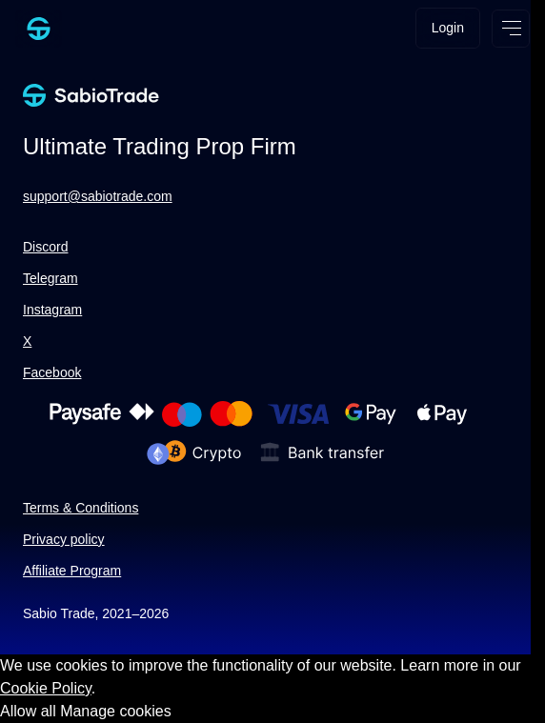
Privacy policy (64, 539)
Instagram (52, 309)
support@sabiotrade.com (97, 196)
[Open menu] (511, 29)
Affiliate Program (72, 570)
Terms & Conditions (80, 507)
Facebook (52, 372)
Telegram (50, 278)
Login (448, 27)
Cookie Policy (45, 688)
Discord (45, 246)
